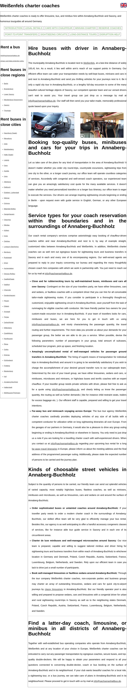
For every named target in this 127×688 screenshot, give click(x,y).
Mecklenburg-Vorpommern (13, 100)
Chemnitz (7, 290)
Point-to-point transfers (21, 34)
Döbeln (6, 306)
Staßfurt (7, 285)
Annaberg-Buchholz (11, 382)
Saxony (6, 105)
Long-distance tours (83, 34)
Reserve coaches (110, 28)
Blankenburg (8, 371)
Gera (6, 165)
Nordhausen (8, 339)
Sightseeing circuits (53, 34)
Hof (5, 376)
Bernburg (7, 252)
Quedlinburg (8, 333)
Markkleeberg (9, 149)
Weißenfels (89, 63)
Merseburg (8, 138)
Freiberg (7, 366)
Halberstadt (8, 387)
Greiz (6, 236)
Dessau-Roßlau (9, 274)
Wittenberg (8, 328)
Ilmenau (7, 355)
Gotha (6, 349)
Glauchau (7, 220)
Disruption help (110, 34)
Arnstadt (7, 312)
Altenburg (7, 182)
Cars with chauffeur (58, 28)
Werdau (7, 225)
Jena (5, 176)
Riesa (6, 344)
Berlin (6, 83)
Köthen (6, 230)
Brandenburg (8, 89)
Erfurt (6, 263)
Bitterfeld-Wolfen (10, 209)
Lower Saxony (9, 94)
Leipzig (6, 160)
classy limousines (54, 589)
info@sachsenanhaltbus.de (10, 56)
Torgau (6, 317)
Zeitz (5, 144)
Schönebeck (8, 360)
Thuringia (7, 110)
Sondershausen (9, 295)
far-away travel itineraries (44, 449)
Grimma (7, 203)
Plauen (6, 301)
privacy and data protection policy (12, 61)
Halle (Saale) (8, 155)
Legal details (33, 28)
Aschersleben (9, 268)
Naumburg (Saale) (10, 133)
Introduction (13, 28)
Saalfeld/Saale (9, 279)
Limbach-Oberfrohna (11, 247)
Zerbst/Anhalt (8, 322)
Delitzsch (7, 187)
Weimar (6, 198)
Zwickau (7, 241)
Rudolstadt (8, 257)
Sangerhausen (9, 214)
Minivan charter (85, 28)
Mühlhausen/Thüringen (12, 393)
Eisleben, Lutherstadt (11, 192)
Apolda (6, 171)
